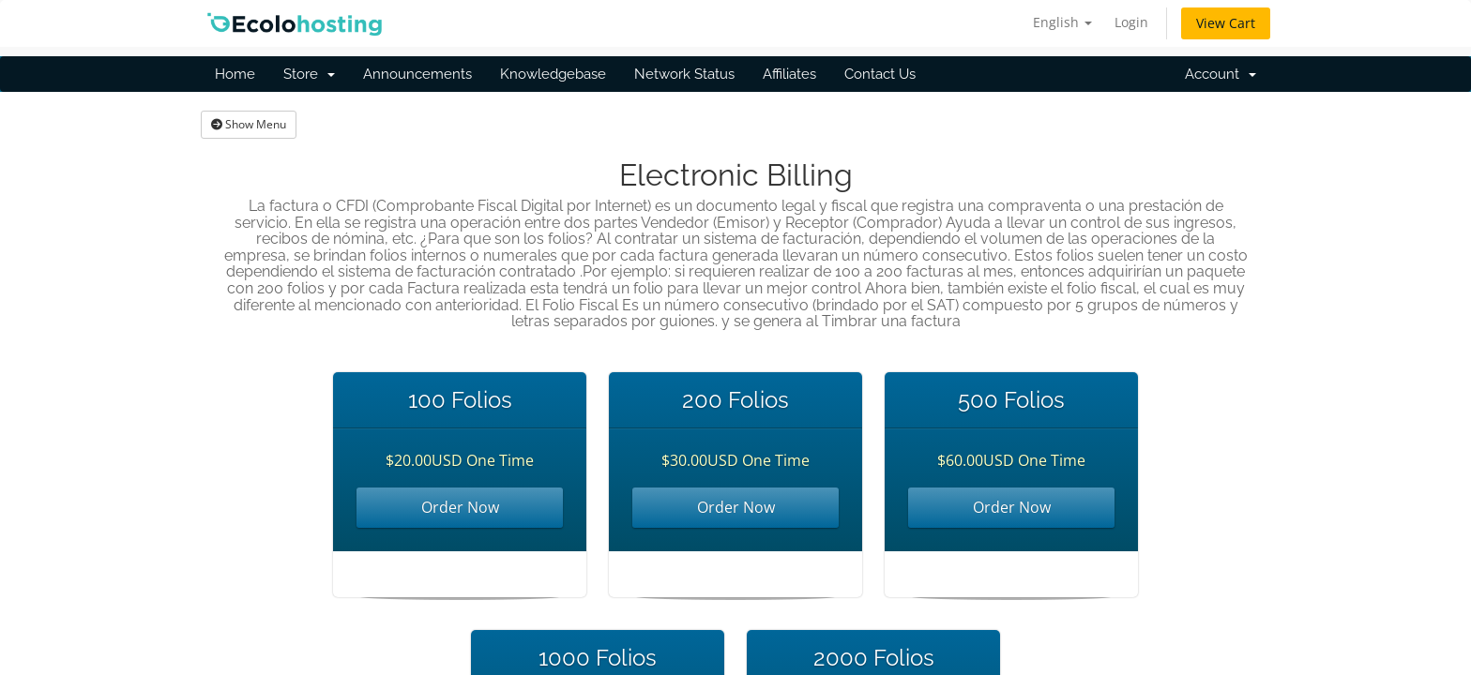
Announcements (417, 74)
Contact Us (880, 74)
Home (235, 74)
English (1062, 22)
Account (1220, 74)
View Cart (1225, 23)
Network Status (684, 74)
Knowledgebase (553, 74)
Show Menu (248, 124)
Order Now (460, 507)
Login (1131, 22)
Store (309, 74)
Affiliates (789, 74)
